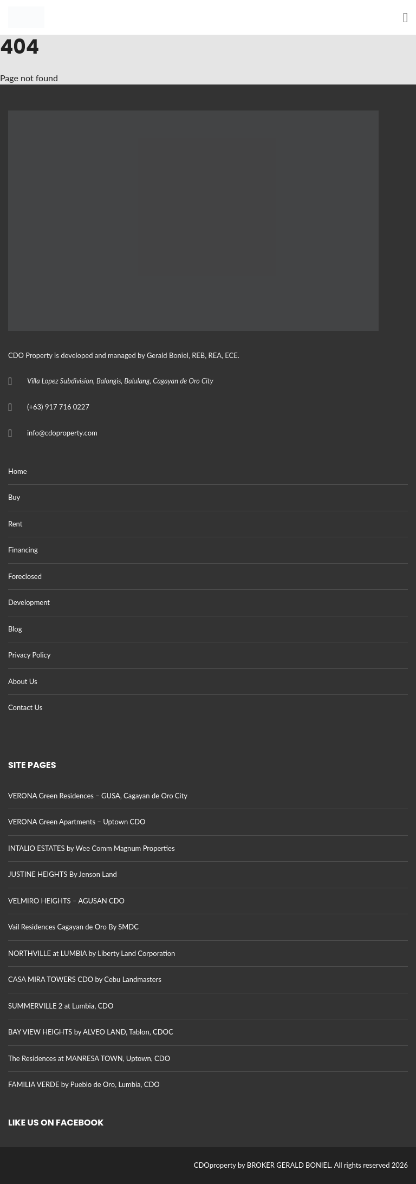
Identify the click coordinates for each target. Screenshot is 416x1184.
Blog (15, 628)
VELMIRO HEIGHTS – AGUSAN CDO (66, 900)
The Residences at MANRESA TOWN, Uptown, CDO (89, 1058)
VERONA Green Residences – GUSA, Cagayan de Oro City (97, 795)
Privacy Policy (29, 654)
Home (17, 471)
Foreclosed (25, 576)
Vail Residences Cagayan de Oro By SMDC (73, 926)
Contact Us (25, 707)
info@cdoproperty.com (62, 432)
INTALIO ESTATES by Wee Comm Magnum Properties (91, 848)
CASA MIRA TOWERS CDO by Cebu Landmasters (84, 979)
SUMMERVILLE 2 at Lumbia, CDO (60, 1005)
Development (29, 602)
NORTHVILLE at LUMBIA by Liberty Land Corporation (91, 953)
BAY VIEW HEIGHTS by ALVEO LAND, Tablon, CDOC (90, 1031)
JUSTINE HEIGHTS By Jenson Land (62, 874)
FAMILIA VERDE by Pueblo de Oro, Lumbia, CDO (84, 1084)
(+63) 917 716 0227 (58, 406)
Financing (23, 549)
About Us (22, 681)
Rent (15, 523)
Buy (14, 497)
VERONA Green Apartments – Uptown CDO (76, 821)
